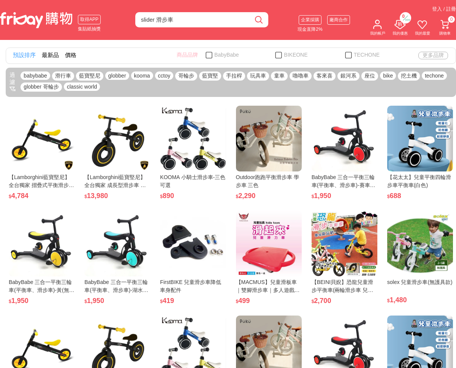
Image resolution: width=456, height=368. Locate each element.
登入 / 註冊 (444, 9)
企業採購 (310, 19)
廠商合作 (338, 19)
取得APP (89, 19)
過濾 (13, 81)
